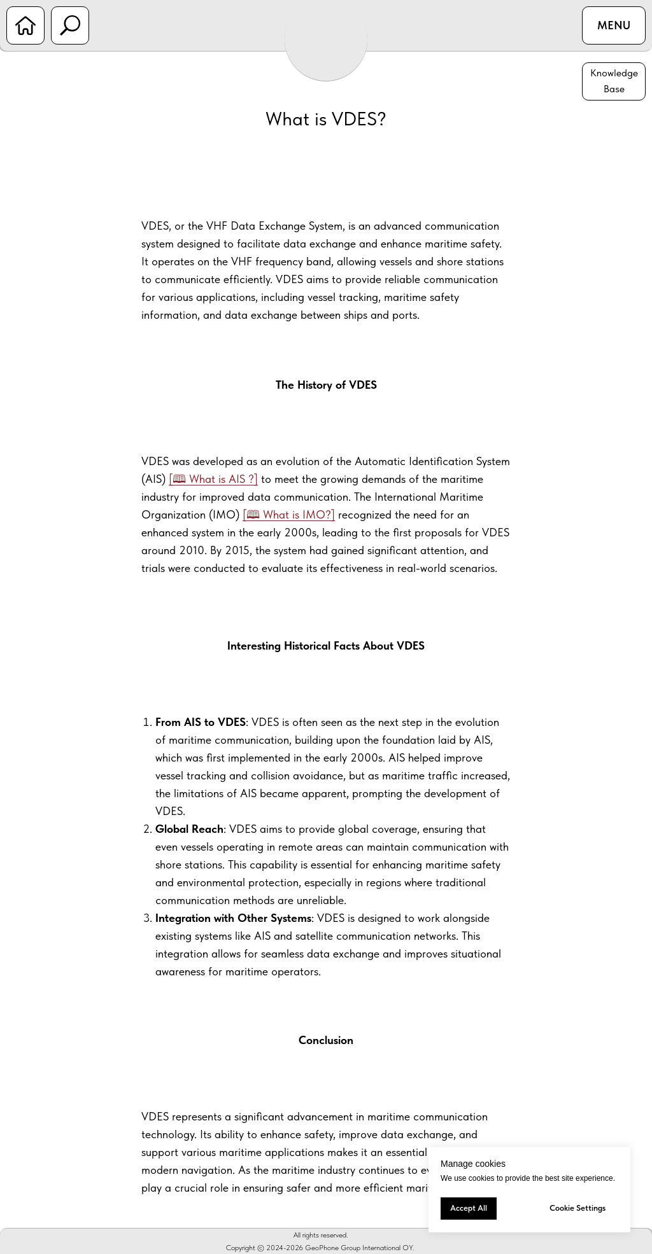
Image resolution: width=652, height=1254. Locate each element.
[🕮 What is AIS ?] (213, 478)
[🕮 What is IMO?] (289, 514)
